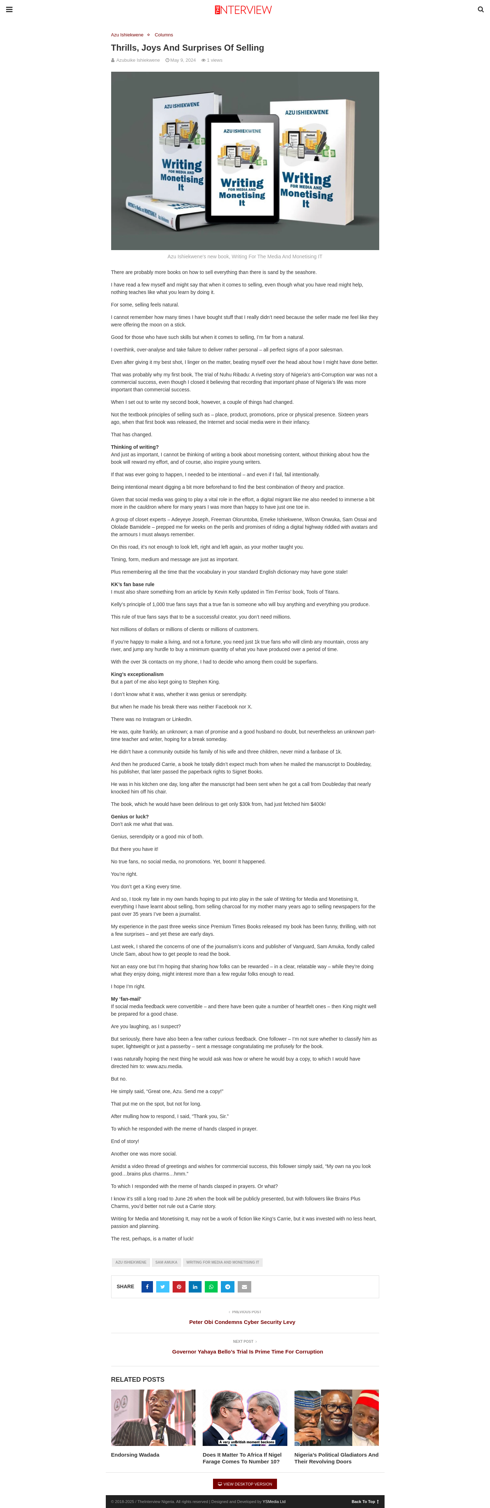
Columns (164, 34)
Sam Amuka (166, 1262)
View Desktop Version (245, 1484)
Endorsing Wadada (135, 1455)
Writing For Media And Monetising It (223, 1262)
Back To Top (365, 1501)
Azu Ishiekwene (127, 34)
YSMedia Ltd (274, 1501)
